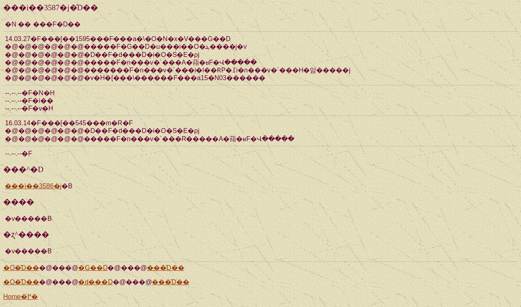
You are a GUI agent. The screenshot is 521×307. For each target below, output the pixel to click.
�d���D (95, 282)
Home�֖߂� (20, 296)
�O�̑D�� (21, 267)
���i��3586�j (33, 186)
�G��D (92, 267)
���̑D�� (165, 267)
